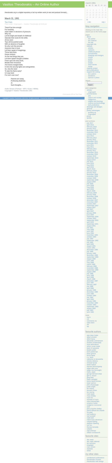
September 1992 (92, 240)
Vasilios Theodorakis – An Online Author (31, 4)
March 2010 (91, 169)
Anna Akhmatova (93, 344)
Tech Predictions (93, 105)
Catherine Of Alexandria (95, 359)
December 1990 (92, 250)
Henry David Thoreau (94, 381)
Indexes (89, 46)
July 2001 (90, 228)
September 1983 (92, 307)
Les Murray (90, 392)
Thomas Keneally (92, 427)
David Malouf (91, 365)
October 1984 (91, 296)
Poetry (90, 59)
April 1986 (90, 288)
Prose (90, 61)
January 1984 (91, 301)
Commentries (92, 54)
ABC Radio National (93, 441)
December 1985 (92, 292)
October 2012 (91, 134)
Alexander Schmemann (95, 341)
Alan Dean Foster (92, 335)
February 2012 (92, 138)
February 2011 (92, 149)
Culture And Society (94, 98)
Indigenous (92, 99)
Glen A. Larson (91, 376)
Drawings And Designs (96, 55)
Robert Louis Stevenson (94, 420)
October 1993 (91, 237)
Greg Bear (90, 377)
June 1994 (90, 233)
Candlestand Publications (95, 458)
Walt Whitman (91, 431)
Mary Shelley (91, 396)
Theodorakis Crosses (94, 460)
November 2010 (92, 154)
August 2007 (91, 207)
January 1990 (91, 253)
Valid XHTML (90, 323)
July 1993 (90, 239)
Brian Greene (91, 354)
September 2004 (92, 217)
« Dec (89, 22)
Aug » (104, 22)
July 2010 (90, 162)
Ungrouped (17, 24)
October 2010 (91, 156)
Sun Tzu (89, 425)
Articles (90, 48)
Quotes (89, 118)
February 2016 (92, 127)
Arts (89, 96)
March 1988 (91, 279)
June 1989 (90, 261)
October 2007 (91, 204)
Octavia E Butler (92, 403)
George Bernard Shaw (94, 374)
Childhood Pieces (94, 52)
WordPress (51, 98)
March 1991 (91, 248)
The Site (90, 42)
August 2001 (91, 226)
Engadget (90, 445)
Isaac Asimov (91, 383)
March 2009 (91, 191)
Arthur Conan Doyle (93, 346)
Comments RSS (92, 321)
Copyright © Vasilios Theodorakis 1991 (18, 91)
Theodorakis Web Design (95, 461)
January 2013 (91, 129)
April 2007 (90, 211)
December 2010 (92, 152)
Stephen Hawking (93, 423)
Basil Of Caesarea (93, 348)
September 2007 (92, 206)
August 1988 (91, 272)
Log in (89, 317)
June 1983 (90, 312)
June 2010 (90, 163)
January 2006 (91, 213)
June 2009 (90, 185)
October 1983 (91, 305)
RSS (88, 319)
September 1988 (92, 270)
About (89, 37)
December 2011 (92, 141)
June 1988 (90, 275)
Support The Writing (93, 72)
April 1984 (90, 299)
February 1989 (92, 266)
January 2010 (91, 173)
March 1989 (91, 264)
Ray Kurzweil (91, 416)
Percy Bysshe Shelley (94, 409)
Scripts (90, 63)
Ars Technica (91, 443)
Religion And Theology (95, 101)
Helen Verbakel (92, 379)
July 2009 (90, 184)
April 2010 (90, 167)
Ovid (88, 407)
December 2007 (92, 200)
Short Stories (92, 65)
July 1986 (90, 286)
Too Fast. (9, 22)
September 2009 (92, 180)
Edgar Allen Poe (92, 368)
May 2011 (90, 147)
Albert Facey (91, 339)
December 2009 (92, 174)
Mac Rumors (91, 447)
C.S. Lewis (90, 357)
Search (88, 81)
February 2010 (92, 171)
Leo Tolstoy (90, 388)
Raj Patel (89, 412)
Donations (91, 76)
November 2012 (92, 132)
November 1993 (92, 235)
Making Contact (92, 68)
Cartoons (91, 50)
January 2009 (91, 195)
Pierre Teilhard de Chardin (95, 410)
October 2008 (91, 198)
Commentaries (92, 94)
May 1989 (90, 262)
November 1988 (92, 268)
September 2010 (92, 158)
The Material (92, 41)
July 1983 (90, 310)
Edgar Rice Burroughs (94, 370)
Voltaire (89, 429)
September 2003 (92, 220)
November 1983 (92, 303)
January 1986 (91, 290)
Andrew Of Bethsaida (94, 343)
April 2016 (90, 125)
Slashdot (90, 449)
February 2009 (92, 193)
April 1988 (90, 277)
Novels (90, 57)
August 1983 (91, 308)
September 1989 (92, 257)
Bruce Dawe (91, 355)
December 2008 (92, 196)
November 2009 (92, 176)
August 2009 (91, 182)
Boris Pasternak (92, 352)
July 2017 (90, 123)
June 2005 (90, 215)
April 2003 (90, 222)
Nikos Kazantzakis (93, 401)
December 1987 (92, 281)
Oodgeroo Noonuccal (94, 405)
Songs (90, 66)
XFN (88, 324)
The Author (91, 39)
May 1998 (90, 229)
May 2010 (90, 165)
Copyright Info (91, 44)
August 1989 (91, 259)
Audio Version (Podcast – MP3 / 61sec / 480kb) (21, 89)
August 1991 (91, 246)
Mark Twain (91, 394)
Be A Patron (92, 74)
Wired (89, 451)
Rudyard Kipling (92, 421)
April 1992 (90, 244)
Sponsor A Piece (93, 78)
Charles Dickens (92, 361)
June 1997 (90, 231)
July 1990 (90, 251)
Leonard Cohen (92, 390)
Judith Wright (91, 387)
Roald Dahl (90, 418)
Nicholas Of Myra (93, 399)
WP (88, 326)
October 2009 (91, 178)
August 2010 (91, 160)
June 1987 (90, 283)
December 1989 (92, 255)
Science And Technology (96, 103)
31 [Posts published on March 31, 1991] (87, 20)
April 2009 (90, 189)
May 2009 (90, 187)
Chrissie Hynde (92, 363)
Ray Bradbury (91, 414)
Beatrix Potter (91, 350)
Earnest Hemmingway (94, 366)
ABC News (90, 440)
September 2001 (92, 224)
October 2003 (91, 218)
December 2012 (92, 130)
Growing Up (92, 112)
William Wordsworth (93, 433)
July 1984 (90, 297)
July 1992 (90, 242)
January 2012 (91, 140)
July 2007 (90, 209)
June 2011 (90, 145)
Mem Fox (90, 398)
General (89, 109)
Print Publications (93, 70)
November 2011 (92, 143)
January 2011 (91, 151)
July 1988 (90, 273)
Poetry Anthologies (93, 110)
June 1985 (90, 294)
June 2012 (90, 136)
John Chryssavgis (93, 385)
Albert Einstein (92, 337)
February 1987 (92, 285)
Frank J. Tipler (91, 372)
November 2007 (92, 202)
